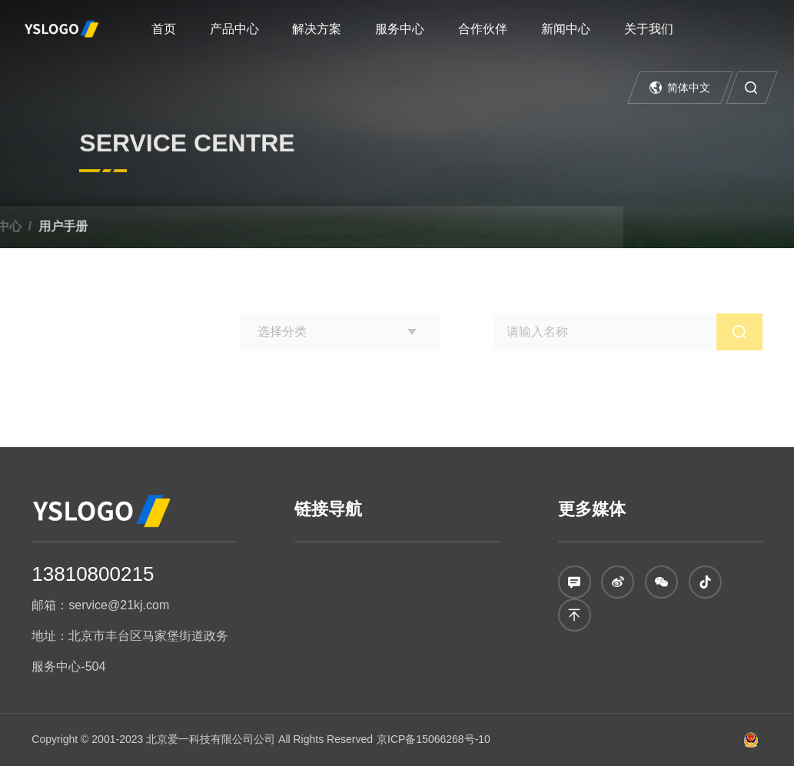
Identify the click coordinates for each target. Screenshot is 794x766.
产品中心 (234, 28)
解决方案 (316, 28)
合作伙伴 (482, 28)
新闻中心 (565, 28)
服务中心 (399, 28)
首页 (163, 28)
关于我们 (648, 28)
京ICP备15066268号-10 (433, 739)
